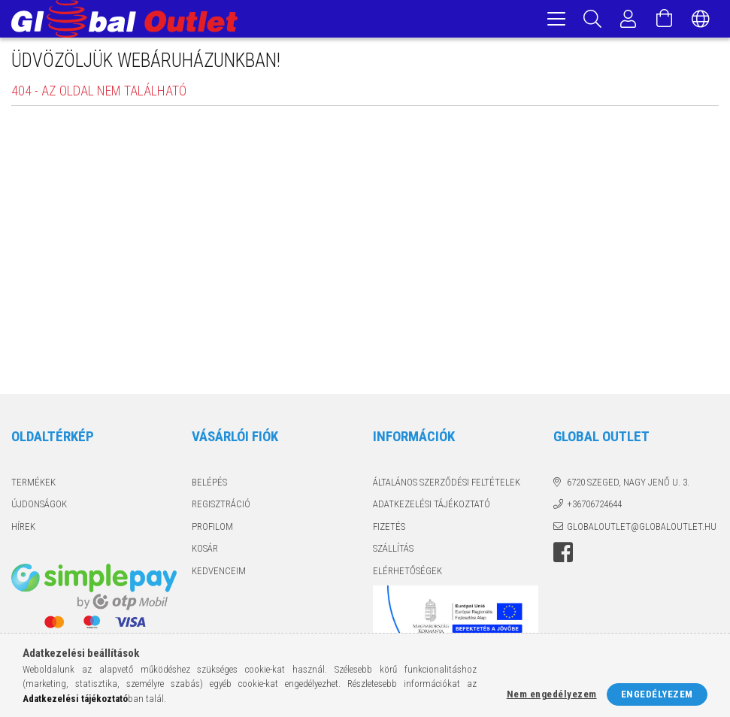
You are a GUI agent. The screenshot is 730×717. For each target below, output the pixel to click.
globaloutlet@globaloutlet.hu (641, 528)
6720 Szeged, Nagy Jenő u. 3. (628, 484)
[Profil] (628, 19)
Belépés (209, 484)
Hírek (23, 528)
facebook (563, 554)
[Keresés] (592, 19)
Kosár (205, 550)
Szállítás (393, 550)
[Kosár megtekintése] (665, 19)
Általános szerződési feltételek (446, 484)
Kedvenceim (219, 573)
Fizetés (389, 528)
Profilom (212, 528)
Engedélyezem (657, 694)
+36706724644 (594, 506)
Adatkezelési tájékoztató (431, 506)
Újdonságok (39, 506)
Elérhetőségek (407, 573)
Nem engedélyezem (552, 694)
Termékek (33, 484)
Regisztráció (221, 506)
